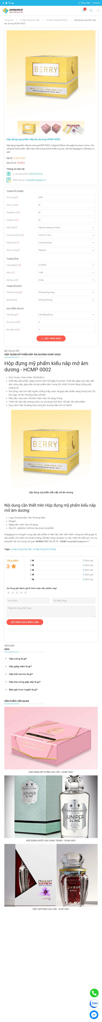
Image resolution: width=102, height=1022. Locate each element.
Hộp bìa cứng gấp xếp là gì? (25, 681)
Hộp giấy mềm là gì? (20, 666)
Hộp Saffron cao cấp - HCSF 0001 (51, 909)
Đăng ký (96, 3)
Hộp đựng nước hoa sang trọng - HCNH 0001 (51, 840)
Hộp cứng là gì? (18, 658)
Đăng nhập (85, 3)
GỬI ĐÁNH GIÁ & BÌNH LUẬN (25, 622)
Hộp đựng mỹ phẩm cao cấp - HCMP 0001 (51, 772)
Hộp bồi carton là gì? (21, 674)
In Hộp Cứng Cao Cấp (29, 20)
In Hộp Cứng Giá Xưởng (56, 20)
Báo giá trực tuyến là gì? (23, 689)
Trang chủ (8, 20)
